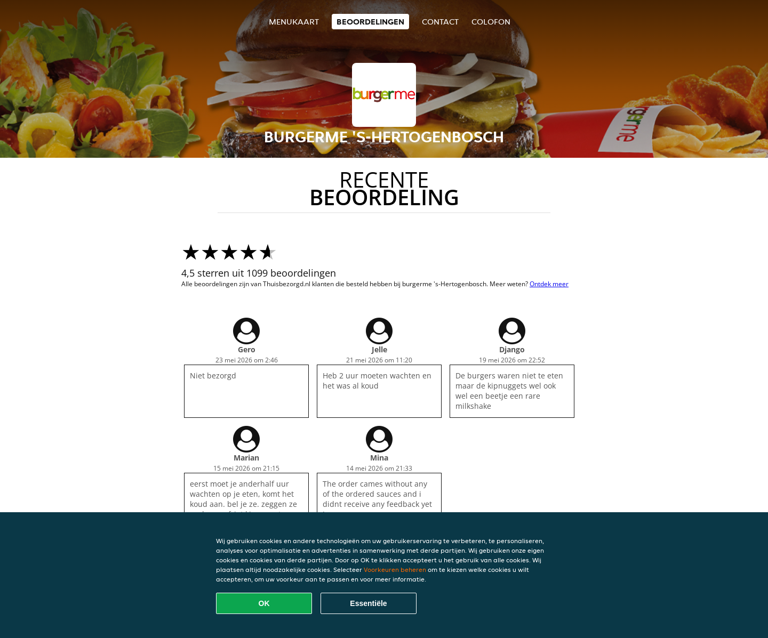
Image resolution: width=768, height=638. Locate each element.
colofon (490, 21)
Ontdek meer (549, 283)
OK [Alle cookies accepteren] (264, 603)
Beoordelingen (370, 21)
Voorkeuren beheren (395, 570)
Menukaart (294, 21)
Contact (440, 21)
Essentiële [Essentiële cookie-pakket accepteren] (368, 603)
